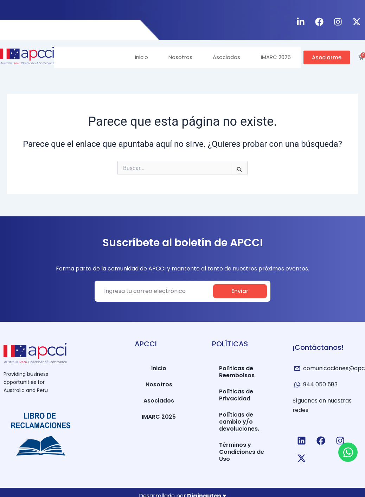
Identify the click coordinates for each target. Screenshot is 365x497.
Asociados (225, 57)
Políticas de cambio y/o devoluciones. (239, 422)
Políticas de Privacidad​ (236, 395)
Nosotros (179, 57)
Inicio (139, 57)
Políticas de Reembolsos (237, 371)
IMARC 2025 (275, 57)
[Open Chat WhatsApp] (348, 452)
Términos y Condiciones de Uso (241, 452)
